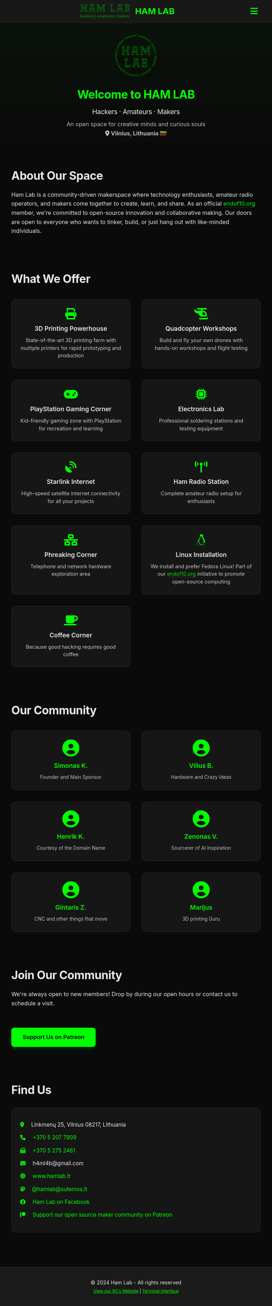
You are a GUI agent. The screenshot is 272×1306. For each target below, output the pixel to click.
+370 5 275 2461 (54, 1150)
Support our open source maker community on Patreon (102, 1214)
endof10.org (239, 203)
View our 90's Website (116, 1291)
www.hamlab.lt (51, 1176)
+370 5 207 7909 (54, 1137)
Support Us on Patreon (53, 1036)
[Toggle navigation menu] (254, 11)
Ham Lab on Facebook (61, 1202)
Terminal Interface (160, 1291)
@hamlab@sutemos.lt (59, 1189)
